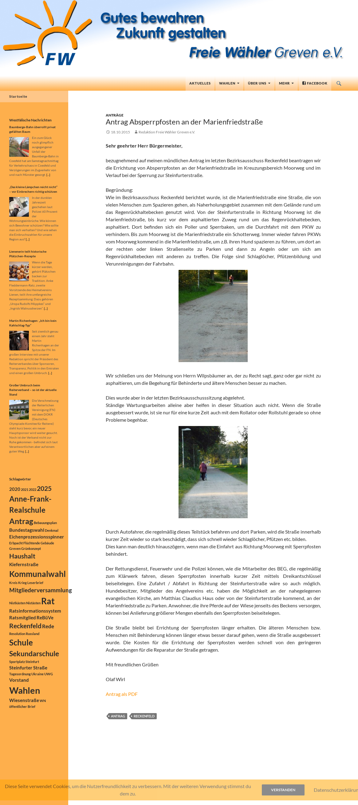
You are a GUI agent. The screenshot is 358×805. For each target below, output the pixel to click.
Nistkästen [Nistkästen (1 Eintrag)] (17, 603)
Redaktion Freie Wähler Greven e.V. (167, 132)
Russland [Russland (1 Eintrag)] (32, 634)
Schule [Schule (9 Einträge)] (21, 642)
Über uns (257, 83)
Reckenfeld (144, 716)
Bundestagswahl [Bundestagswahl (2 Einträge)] (26, 530)
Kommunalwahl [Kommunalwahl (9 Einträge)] (37, 574)
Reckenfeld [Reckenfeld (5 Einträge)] (25, 626)
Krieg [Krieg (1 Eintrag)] (22, 583)
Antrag (118, 716)
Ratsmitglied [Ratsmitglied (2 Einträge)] (22, 617)
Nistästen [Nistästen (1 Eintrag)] (33, 603)
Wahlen (227, 83)
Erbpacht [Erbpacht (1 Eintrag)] (16, 543)
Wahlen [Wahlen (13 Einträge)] (24, 690)
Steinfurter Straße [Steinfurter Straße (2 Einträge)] (28, 667)
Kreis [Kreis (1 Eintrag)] (13, 583)
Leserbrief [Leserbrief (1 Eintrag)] (35, 583)
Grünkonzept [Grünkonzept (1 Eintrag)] (31, 548)
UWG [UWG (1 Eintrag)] (48, 674)
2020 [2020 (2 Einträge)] (14, 489)
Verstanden (283, 789)
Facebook (315, 83)
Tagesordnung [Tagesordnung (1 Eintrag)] (20, 674)
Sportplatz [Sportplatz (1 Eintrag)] (17, 662)
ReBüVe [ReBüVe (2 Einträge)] (45, 617)
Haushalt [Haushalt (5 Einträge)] (22, 556)
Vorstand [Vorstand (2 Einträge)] (19, 680)
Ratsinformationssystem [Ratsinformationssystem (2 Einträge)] (35, 611)
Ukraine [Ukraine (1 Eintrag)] (37, 674)
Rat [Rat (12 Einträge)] (48, 601)
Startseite (18, 96)
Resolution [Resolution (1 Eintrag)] (17, 634)
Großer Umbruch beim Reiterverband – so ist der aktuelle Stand (33, 389)
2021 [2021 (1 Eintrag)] (24, 489)
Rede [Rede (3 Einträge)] (48, 626)
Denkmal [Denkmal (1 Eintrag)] (51, 530)
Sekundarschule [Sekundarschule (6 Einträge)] (34, 653)
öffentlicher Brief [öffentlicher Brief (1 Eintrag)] (22, 706)
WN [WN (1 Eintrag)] (43, 701)
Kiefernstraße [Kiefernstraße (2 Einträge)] (23, 564)
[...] (48, 174)
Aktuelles (200, 83)
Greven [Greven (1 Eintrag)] (15, 548)
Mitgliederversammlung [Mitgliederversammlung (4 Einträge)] (40, 590)
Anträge (115, 115)
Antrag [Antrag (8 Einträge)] (21, 521)
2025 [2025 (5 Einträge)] (44, 488)
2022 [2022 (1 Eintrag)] (32, 489)
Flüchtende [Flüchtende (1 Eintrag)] (31, 543)
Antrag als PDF (122, 694)
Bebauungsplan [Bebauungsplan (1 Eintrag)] (45, 523)
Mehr (284, 83)
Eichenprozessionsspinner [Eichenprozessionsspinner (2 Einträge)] (36, 536)
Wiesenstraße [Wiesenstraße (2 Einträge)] (24, 700)
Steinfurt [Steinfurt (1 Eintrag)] (32, 662)
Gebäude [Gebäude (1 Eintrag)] (47, 543)
